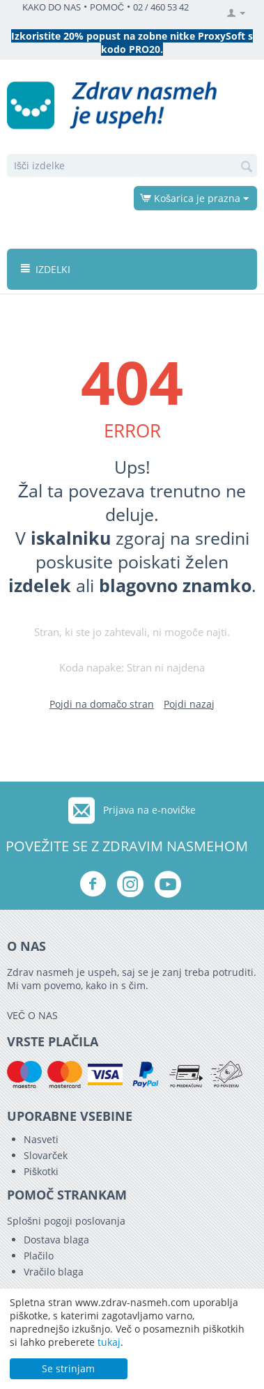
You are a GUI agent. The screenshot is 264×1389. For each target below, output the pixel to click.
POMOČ (107, 7)
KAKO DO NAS (51, 7)
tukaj (109, 1342)
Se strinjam (68, 1368)
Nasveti (41, 1139)
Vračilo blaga (54, 1271)
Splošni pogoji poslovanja (66, 1220)
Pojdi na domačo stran (101, 704)
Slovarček (46, 1155)
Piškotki (41, 1171)
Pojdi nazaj (189, 704)
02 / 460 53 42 (161, 7)
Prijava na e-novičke (149, 809)
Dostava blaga (56, 1239)
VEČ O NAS (32, 1015)
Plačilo (39, 1255)
